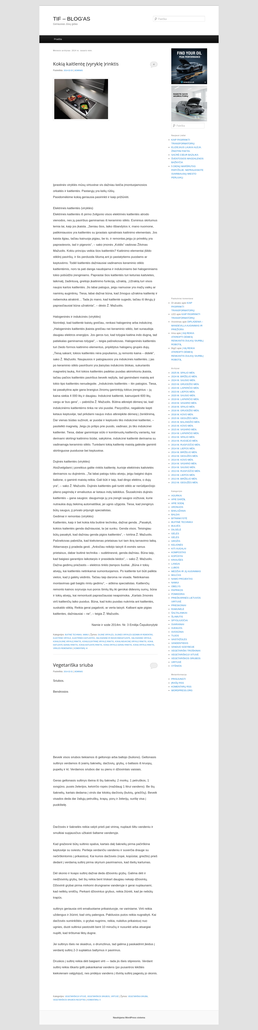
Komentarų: (80, 648)
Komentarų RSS (181, 686)
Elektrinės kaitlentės (83, 638)
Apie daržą (178, 499)
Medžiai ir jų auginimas (186, 571)
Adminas (79, 70)
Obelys (175, 586)
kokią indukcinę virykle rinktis (130, 641)
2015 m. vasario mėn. (184, 429)
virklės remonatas (62, 648)
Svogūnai (177, 631)
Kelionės (177, 544)
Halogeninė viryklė (141, 638)
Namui (86, 635)
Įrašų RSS (177, 683)
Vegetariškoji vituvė (75, 996)
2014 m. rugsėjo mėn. (184, 440)
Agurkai (176, 495)
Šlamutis (177, 616)
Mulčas (176, 575)
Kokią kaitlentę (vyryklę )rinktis (86, 64)
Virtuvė (115, 996)
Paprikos (177, 590)
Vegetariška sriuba (73, 665)
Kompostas (178, 552)
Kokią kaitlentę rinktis (90, 645)
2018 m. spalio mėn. (183, 406)
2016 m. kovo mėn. (182, 414)
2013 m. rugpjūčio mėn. (185, 471)
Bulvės (175, 525)
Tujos (175, 635)
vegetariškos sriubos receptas (69, 1000)
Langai (175, 563)
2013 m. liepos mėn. (183, 475)
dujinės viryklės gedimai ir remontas (134, 635)
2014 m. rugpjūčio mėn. (185, 444)
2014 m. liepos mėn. (183, 448)
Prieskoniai (178, 605)
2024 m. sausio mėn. (183, 380)
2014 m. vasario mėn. (184, 463)
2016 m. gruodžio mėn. (185, 410)
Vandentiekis (179, 643)
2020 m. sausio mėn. (183, 395)
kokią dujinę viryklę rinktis (67, 641)
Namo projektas (182, 578)
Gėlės (175, 533)
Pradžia (58, 39)
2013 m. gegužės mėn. (184, 482)
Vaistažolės (179, 639)
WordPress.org (181, 690)
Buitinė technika (73, 635)
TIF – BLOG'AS (71, 19)
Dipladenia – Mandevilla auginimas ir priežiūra (187, 325)
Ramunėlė (177, 609)
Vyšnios (176, 666)
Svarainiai (177, 624)
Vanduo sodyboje (182, 647)
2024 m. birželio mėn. (184, 376)
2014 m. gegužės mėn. (184, 456)
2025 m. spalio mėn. (183, 372)
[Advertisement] (105, 152)
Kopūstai (177, 556)
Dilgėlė (176, 529)
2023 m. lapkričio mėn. (185, 388)
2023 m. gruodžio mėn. (185, 384)
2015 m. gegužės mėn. (184, 418)
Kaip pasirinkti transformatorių (183, 307)
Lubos (175, 567)
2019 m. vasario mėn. (184, 403)
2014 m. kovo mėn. (182, 459)
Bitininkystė (179, 518)
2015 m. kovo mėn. (182, 425)
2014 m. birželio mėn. (184, 452)
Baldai (175, 514)
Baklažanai (178, 510)
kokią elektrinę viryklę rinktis (98, 641)
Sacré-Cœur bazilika (184, 154)
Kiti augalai (178, 548)
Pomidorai (178, 594)
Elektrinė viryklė (62, 638)
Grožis (175, 541)
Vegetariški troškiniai (185, 650)
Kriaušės (177, 560)
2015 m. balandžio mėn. (185, 422)
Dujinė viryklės (106, 635)
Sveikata (176, 628)
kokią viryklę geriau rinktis (117, 645)
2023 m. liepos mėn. (183, 391)
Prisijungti (178, 679)
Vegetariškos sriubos (98, 996)
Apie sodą (177, 503)
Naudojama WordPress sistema (129, 1017)
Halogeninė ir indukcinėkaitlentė (113, 638)
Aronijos (177, 507)
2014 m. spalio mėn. (183, 437)
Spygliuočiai (179, 620)
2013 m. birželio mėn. (184, 478)
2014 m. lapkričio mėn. (185, 433)
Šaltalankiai (179, 613)
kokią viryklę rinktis (143, 645)
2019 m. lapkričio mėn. (185, 399)
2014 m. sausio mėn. (183, 467)
